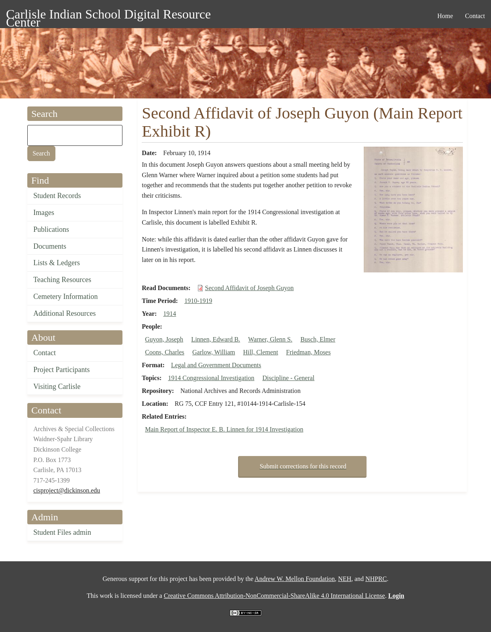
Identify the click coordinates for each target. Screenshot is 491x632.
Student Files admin (62, 532)
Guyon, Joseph (164, 339)
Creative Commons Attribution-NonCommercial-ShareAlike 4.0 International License (274, 595)
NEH (344, 578)
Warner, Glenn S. (270, 339)
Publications (51, 229)
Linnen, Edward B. (215, 339)
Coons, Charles (164, 352)
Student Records (57, 196)
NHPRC (376, 578)
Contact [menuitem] (475, 15)
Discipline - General (289, 377)
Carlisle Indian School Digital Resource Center (108, 15)
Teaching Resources (62, 280)
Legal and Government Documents (216, 365)
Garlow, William (213, 352)
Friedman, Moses (308, 352)
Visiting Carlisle (56, 386)
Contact (44, 353)
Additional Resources (64, 313)
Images (43, 213)
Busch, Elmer (317, 339)
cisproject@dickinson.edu (66, 490)
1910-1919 (198, 300)
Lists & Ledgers (56, 263)
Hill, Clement (260, 352)
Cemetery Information (65, 296)
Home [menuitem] (445, 15)
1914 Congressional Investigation (211, 377)
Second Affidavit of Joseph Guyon (249, 287)
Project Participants (61, 370)
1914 (169, 313)
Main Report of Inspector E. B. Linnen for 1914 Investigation (224, 429)
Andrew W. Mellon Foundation (295, 578)
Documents (49, 246)
